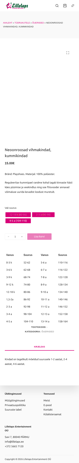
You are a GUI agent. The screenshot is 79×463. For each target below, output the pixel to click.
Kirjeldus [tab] (39, 347)
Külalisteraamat (52, 414)
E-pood (48, 405)
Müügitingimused (15, 400)
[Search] (57, 5)
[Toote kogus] (15, 236)
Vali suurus (11, 207)
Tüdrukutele (22, 23)
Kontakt (48, 409)
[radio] (18, 214)
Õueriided (38, 23)
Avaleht (7, 23)
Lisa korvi (39, 236)
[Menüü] (72, 5)
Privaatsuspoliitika (15, 405)
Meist (47, 400)
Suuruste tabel (13, 409)
